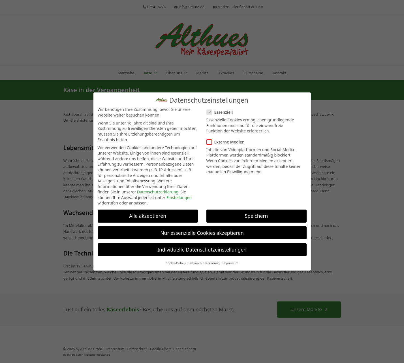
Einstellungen (179, 193)
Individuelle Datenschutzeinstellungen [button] (202, 245)
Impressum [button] (230, 259)
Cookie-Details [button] (176, 259)
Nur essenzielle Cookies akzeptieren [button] (201, 228)
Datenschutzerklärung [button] (204, 259)
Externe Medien (227, 137)
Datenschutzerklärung (157, 187)
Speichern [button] (256, 211)
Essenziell (221, 108)
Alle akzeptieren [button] (147, 211)
